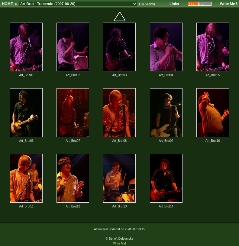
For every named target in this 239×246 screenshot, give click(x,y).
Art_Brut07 (73, 140)
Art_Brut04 (166, 75)
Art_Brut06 (26, 140)
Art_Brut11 (26, 206)
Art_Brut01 (26, 75)
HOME (7, 4)
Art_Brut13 (119, 206)
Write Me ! (228, 4)
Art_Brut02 (73, 75)
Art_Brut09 (166, 140)
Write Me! (119, 243)
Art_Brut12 (73, 206)
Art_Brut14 (166, 206)
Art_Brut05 (212, 75)
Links (174, 4)
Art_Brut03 (119, 75)
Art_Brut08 (119, 140)
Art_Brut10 (212, 140)
